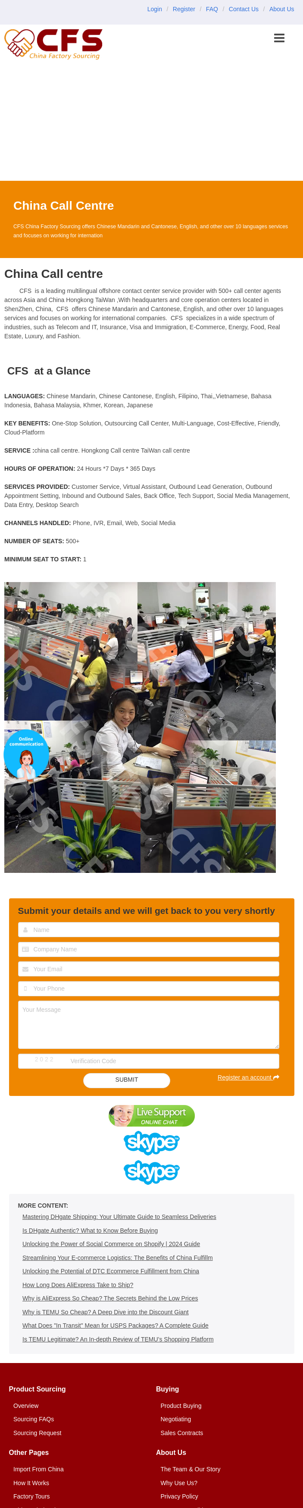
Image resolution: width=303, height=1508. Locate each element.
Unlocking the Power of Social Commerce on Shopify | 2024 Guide (111, 1243)
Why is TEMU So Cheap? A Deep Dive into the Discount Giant (105, 1312)
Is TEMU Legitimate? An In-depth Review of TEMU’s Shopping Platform (118, 1339)
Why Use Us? (179, 1483)
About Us (281, 9)
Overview (25, 1405)
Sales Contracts (182, 1432)
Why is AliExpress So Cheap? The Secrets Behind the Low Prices (110, 1298)
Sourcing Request (37, 1432)
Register (184, 9)
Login (154, 9)
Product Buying (181, 1405)
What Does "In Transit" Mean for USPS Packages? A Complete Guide (115, 1325)
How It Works (31, 1483)
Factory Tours (31, 1496)
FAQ (212, 9)
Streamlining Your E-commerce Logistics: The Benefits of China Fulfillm (117, 1257)
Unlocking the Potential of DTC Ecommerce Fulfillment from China (110, 1271)
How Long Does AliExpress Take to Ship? (77, 1284)
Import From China (38, 1469)
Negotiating (176, 1419)
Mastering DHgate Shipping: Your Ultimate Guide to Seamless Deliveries (119, 1216)
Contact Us (244, 9)
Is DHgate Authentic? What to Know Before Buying (90, 1230)
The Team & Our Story (191, 1469)
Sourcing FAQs (33, 1419)
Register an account (248, 1077)
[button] (280, 39)
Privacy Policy (179, 1496)
